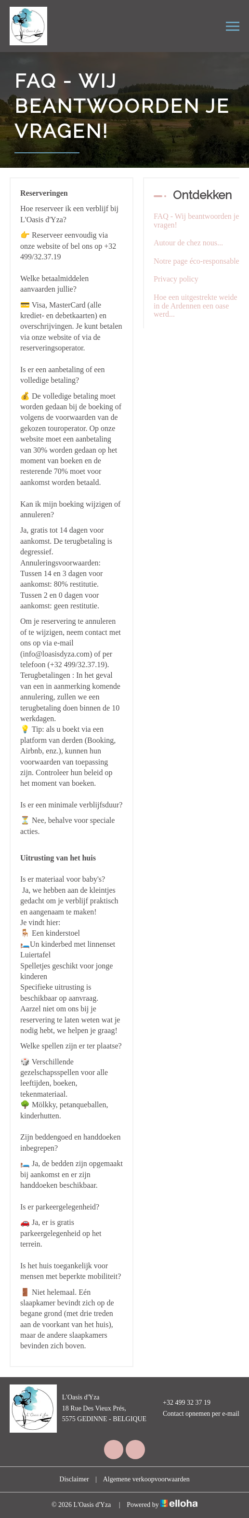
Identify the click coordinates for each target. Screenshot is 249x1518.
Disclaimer (74, 1479)
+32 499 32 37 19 (181, 1403)
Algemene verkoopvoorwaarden (146, 1479)
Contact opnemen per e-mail (195, 1414)
